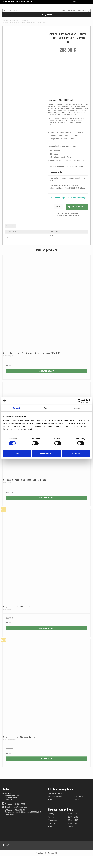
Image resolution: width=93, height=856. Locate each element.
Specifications (10, 225)
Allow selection (46, 453)
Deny (17, 453)
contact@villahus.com (19, 807)
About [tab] (77, 408)
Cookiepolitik (52, 853)
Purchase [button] (74, 206)
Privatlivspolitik (41, 853)
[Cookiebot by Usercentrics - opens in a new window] (79, 401)
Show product (46, 371)
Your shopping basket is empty (75, 11)
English (75, 2)
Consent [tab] (16, 408)
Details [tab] (46, 408)
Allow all (76, 453)
